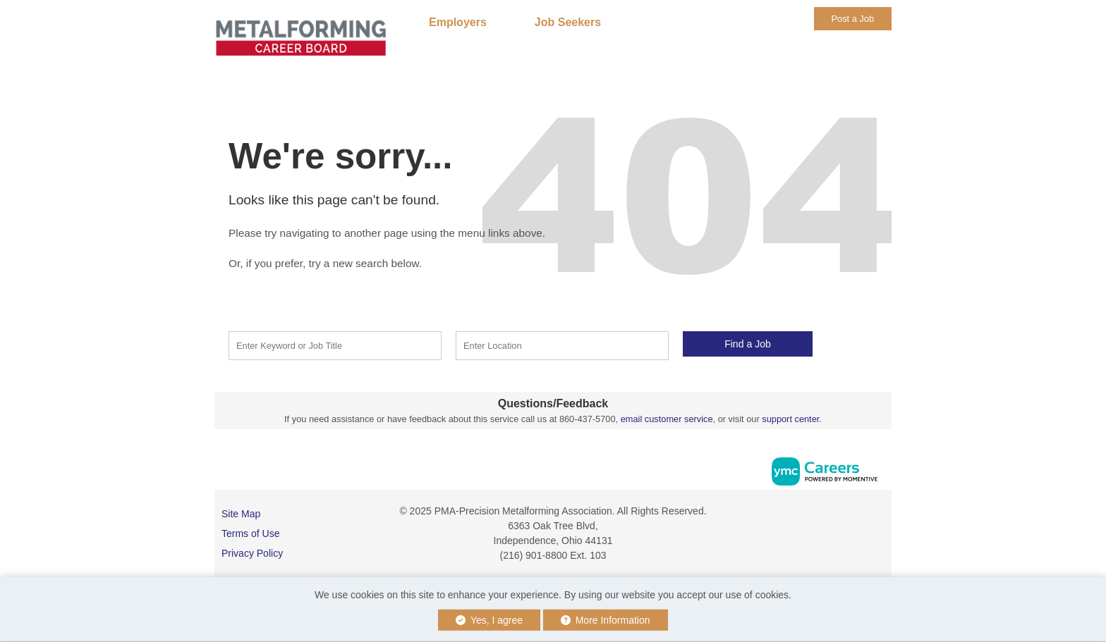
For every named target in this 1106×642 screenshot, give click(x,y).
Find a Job (747, 344)
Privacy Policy (252, 553)
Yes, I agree (489, 620)
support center (790, 419)
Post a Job (853, 18)
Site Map (240, 513)
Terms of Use (250, 533)
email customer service (667, 419)
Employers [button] (458, 22)
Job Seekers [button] (568, 22)
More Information (605, 620)
